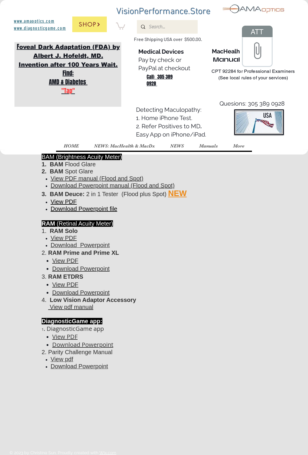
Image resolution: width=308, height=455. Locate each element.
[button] (120, 25)
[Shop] (89, 24)
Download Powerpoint (82, 345)
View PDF (64, 201)
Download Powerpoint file (84, 209)
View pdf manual (70, 307)
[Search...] (167, 27)
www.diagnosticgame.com (40, 28)
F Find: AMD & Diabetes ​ (68, 68)
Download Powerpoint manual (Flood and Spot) (113, 185)
